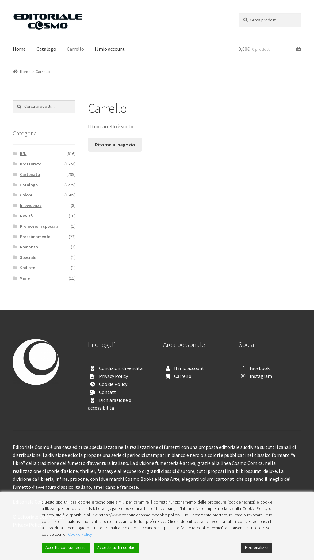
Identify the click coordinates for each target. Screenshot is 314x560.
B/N (23, 153)
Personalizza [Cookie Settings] (257, 547)
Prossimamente (35, 236)
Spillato (27, 267)
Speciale (28, 257)
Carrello (75, 49)
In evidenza (31, 205)
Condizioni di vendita (121, 368)
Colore (26, 195)
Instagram (261, 376)
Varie (25, 278)
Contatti (108, 392)
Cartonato (30, 174)
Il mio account (110, 49)
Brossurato (30, 164)
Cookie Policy (113, 384)
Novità (26, 216)
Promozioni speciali (39, 226)
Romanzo (29, 247)
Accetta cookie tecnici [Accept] (65, 547)
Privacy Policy (113, 376)
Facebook (260, 368)
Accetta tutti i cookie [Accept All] (116, 547)
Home (19, 49)
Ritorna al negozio (115, 145)
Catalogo (46, 49)
